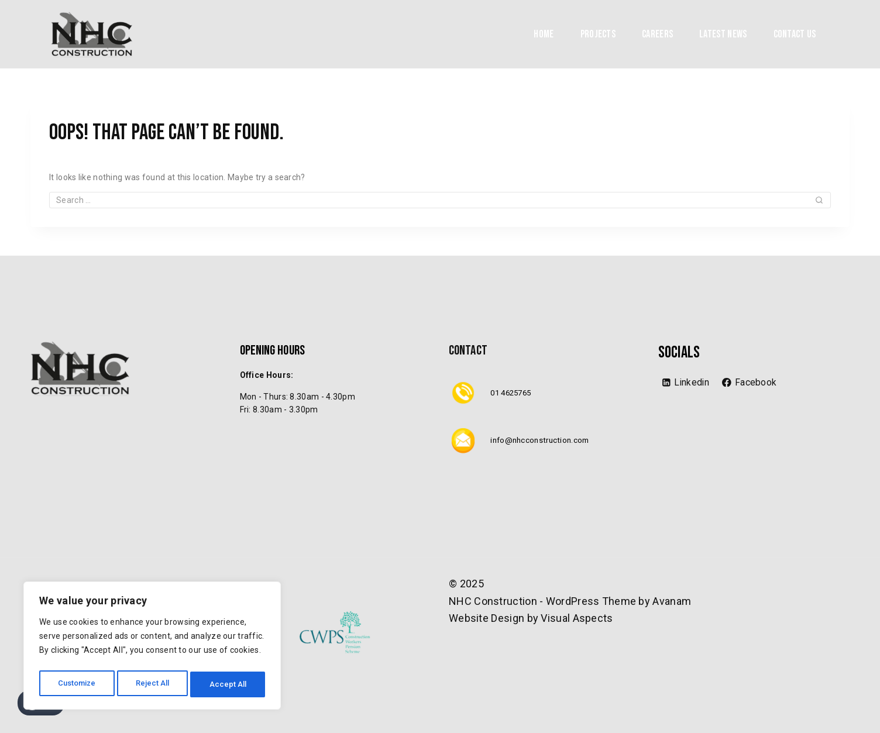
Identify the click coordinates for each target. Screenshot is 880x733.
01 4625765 (513, 392)
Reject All (154, 684)
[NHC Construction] (92, 34)
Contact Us (795, 34)
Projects (598, 34)
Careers (657, 34)
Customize (77, 684)
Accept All (229, 684)
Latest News (723, 34)
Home (544, 34)
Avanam (671, 601)
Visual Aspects (577, 618)
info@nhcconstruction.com (542, 440)
